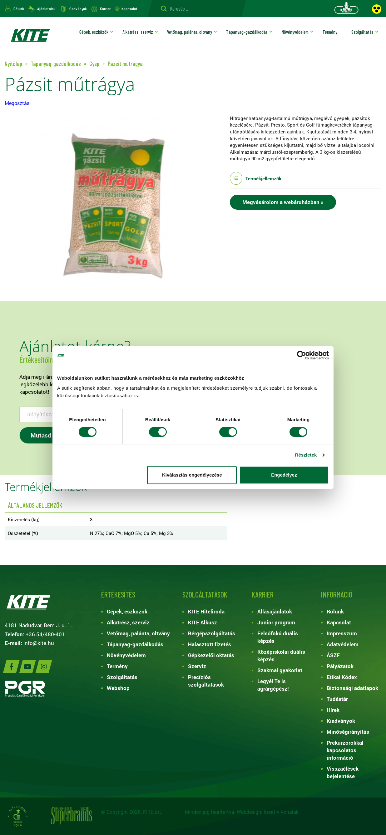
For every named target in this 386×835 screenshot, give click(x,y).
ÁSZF (333, 655)
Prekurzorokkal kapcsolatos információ (345, 750)
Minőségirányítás (348, 731)
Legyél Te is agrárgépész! (273, 685)
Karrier (105, 8)
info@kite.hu (38, 643)
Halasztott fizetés (209, 644)
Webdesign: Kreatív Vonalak (268, 811)
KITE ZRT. (30, 35)
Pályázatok (340, 666)
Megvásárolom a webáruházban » (283, 202)
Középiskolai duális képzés (281, 655)
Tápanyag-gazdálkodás (247, 32)
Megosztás (17, 103)
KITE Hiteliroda (206, 611)
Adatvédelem (343, 644)
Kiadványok (78, 8)
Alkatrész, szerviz (137, 32)
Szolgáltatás (362, 32)
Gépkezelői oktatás (211, 655)
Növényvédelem (295, 32)
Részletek (306, 455)
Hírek (333, 709)
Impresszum (342, 633)
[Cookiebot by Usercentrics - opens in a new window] (301, 355)
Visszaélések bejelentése (343, 772)
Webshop (118, 688)
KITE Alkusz (202, 622)
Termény (330, 32)
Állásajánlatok (274, 611)
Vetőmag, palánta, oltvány (189, 32)
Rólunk (18, 8)
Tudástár (337, 698)
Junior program (276, 622)
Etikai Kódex (342, 677)
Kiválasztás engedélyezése (192, 475)
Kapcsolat (129, 8)
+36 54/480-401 (45, 634)
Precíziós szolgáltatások (206, 680)
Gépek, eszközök (93, 32)
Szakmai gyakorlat (279, 670)
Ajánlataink (46, 8)
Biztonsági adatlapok (352, 688)
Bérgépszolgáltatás (211, 633)
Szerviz (197, 666)
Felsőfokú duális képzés (277, 637)
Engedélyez (284, 475)
